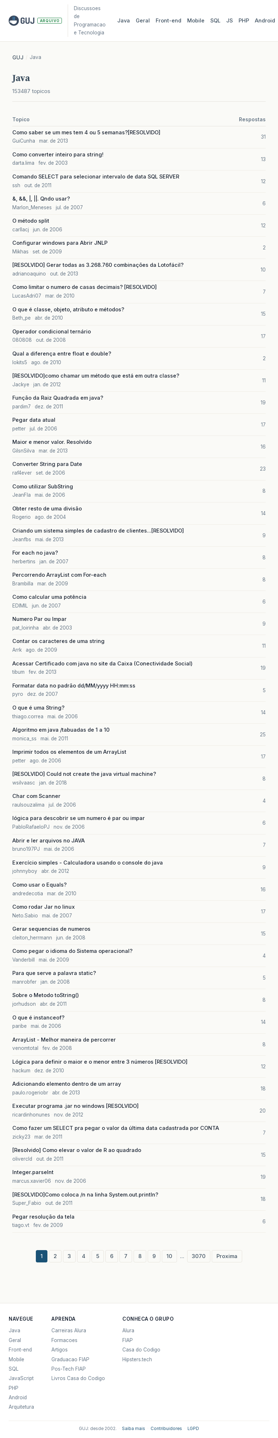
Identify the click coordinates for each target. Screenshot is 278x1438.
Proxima (226, 1256)
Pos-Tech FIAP (68, 1369)
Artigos (59, 1350)
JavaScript (21, 1378)
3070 (199, 1256)
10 (169, 1256)
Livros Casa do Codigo (78, 1378)
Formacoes (64, 1340)
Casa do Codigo (141, 1350)
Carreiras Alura (68, 1330)
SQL (215, 20)
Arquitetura (21, 1407)
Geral (143, 20)
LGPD (193, 1428)
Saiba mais (133, 1428)
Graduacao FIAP (70, 1359)
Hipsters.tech (137, 1359)
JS (229, 20)
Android (265, 20)
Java (123, 20)
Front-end (20, 1350)
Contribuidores (166, 1428)
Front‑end (168, 20)
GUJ (18, 57)
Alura (128, 1330)
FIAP (127, 1340)
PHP (244, 20)
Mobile (196, 20)
